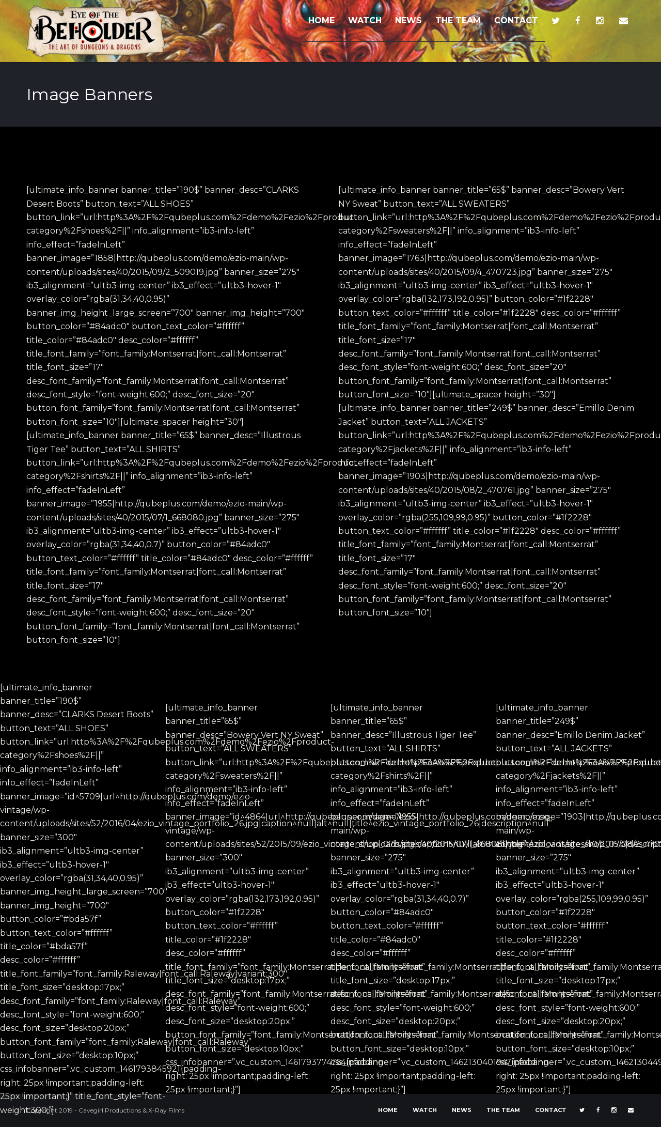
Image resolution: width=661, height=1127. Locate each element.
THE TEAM (458, 20)
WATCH (365, 20)
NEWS (408, 20)
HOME (321, 20)
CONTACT (516, 20)
